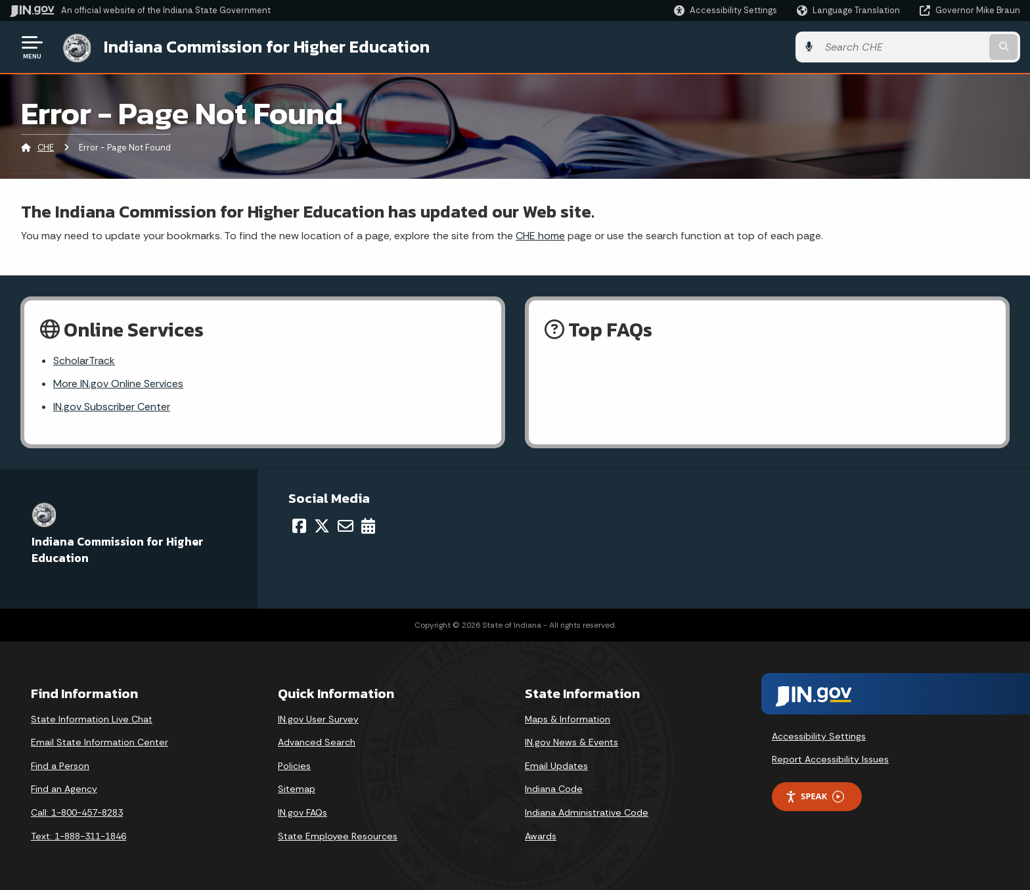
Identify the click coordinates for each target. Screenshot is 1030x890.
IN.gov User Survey (318, 719)
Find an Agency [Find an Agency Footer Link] (64, 789)
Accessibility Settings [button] (819, 736)
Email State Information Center (99, 742)
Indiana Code (554, 789)
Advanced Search (316, 742)
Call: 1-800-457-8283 (77, 812)
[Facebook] (299, 526)
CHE (45, 147)
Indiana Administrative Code (586, 812)
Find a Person (60, 766)
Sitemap (296, 789)
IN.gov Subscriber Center (111, 406)
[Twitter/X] (322, 526)
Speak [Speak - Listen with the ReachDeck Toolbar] (814, 796)
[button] (725, 10)
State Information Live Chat (91, 719)
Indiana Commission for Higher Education (267, 46)
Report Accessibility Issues (830, 759)
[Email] (345, 526)
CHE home (540, 236)
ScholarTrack (84, 360)
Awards (540, 836)
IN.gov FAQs (302, 812)
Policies (294, 766)
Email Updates (556, 766)
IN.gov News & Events (571, 742)
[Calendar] (368, 526)
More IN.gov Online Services (118, 383)
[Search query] (902, 47)
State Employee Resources (337, 836)
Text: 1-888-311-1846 (78, 836)
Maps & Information (567, 719)
